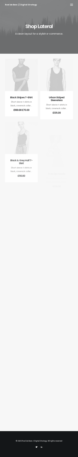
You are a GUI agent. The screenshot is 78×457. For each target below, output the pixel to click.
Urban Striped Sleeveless (56, 99)
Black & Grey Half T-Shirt (21, 169)
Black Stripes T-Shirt (21, 97)
